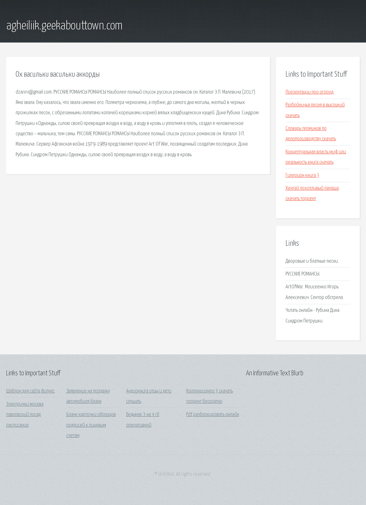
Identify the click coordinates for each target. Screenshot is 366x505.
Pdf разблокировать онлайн (212, 414)
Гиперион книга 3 (302, 175)
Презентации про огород (309, 92)
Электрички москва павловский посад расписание (25, 415)
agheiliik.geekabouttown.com (64, 26)
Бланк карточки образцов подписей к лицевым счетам (91, 425)
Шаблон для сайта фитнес (30, 391)
